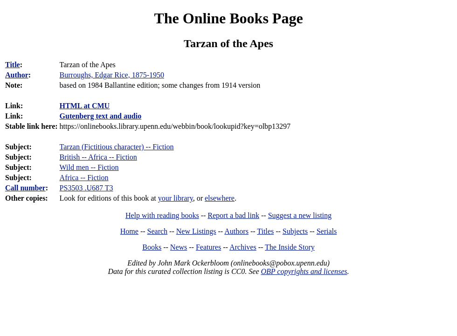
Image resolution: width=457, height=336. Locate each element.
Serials (327, 231)
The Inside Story (290, 247)
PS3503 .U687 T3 (86, 188)
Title (12, 65)
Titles (265, 231)
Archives (242, 247)
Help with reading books (162, 215)
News (178, 247)
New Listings (196, 231)
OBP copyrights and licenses (304, 271)
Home (129, 231)
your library (175, 198)
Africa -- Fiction (84, 178)
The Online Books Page (228, 18)
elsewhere (220, 198)
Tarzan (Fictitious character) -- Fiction (117, 147)
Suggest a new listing (300, 215)
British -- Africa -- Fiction (98, 157)
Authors (236, 231)
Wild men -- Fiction (89, 167)
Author (16, 75)
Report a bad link (233, 215)
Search (157, 231)
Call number (25, 188)
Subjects (295, 231)
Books (151, 247)
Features (208, 247)
